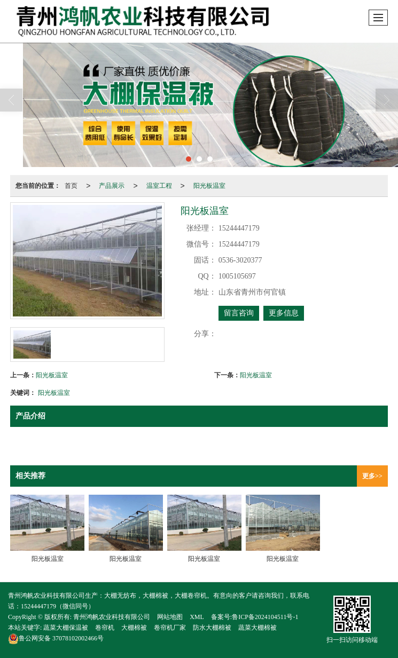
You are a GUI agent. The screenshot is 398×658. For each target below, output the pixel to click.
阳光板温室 (209, 185)
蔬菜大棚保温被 (65, 627)
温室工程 (159, 185)
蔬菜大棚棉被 (257, 627)
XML (197, 617)
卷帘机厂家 (170, 627)
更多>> (372, 476)
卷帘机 (104, 627)
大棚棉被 (134, 627)
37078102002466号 (56, 638)
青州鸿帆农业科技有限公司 (111, 617)
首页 (71, 185)
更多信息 (284, 313)
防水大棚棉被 (212, 627)
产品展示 (111, 185)
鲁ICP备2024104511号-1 (265, 617)
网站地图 (170, 617)
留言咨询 (239, 313)
